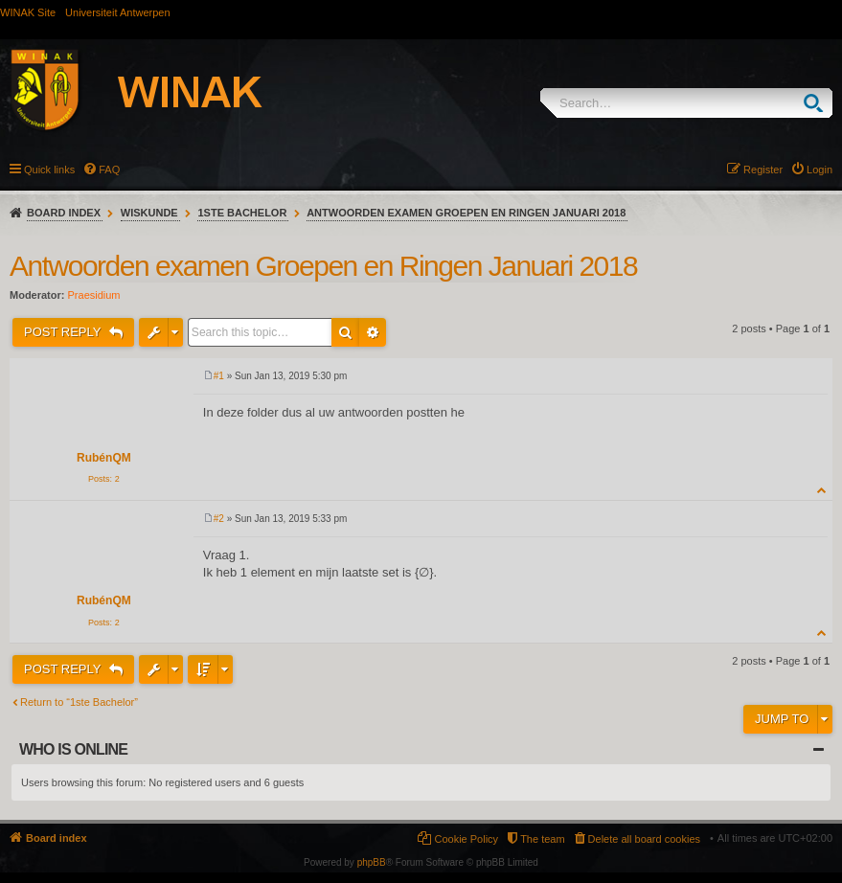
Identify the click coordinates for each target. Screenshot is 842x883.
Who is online (73, 749)
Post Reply (64, 332)
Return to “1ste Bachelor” (79, 702)
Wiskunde (149, 212)
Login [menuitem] (819, 169)
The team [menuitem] (542, 839)
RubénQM (104, 457)
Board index (64, 212)
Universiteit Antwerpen (117, 12)
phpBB (371, 862)
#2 (219, 518)
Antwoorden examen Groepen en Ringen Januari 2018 (466, 212)
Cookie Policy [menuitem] (466, 839)
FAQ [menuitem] (109, 169)
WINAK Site (28, 12)
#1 (219, 376)
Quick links (49, 169)
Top (822, 490)
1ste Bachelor (241, 212)
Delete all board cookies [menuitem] (644, 839)
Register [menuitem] (763, 169)
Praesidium (94, 295)
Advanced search (372, 332)
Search (817, 103)
